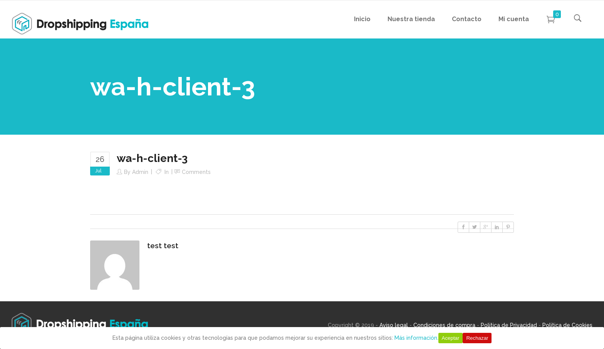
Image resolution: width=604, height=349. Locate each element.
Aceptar (451, 338)
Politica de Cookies (567, 325)
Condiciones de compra (444, 325)
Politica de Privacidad (509, 325)
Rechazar (477, 338)
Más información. (416, 338)
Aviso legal (393, 325)
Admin (140, 172)
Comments (196, 172)
